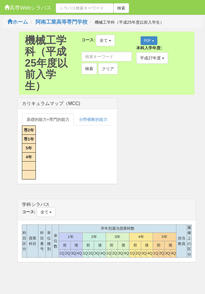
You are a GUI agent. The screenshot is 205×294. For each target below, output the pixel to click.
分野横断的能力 (93, 119)
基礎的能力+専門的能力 (48, 119)
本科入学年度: (149, 48)
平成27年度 (152, 58)
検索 (121, 8)
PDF (149, 41)
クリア (108, 68)
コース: (88, 40)
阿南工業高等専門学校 (61, 22)
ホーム (17, 22)
